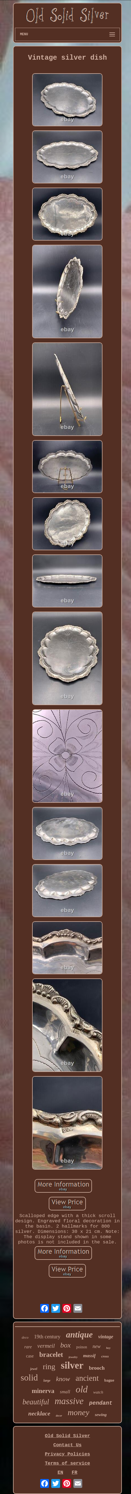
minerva (43, 1390)
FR (74, 1472)
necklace (39, 1413)
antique (79, 1334)
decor (59, 1415)
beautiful (35, 1402)
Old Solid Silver (67, 1436)
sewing (101, 1414)
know (63, 1378)
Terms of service (67, 1463)
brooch (97, 1368)
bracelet (51, 1354)
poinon (81, 1347)
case (30, 1356)
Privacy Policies (67, 1454)
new (97, 1346)
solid (29, 1377)
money (78, 1412)
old (82, 1389)
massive (69, 1401)
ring (49, 1366)
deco (25, 1337)
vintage (105, 1336)
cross (105, 1356)
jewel (33, 1369)
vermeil (46, 1345)
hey (108, 1347)
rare (28, 1346)
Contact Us (67, 1445)
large (46, 1380)
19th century (47, 1336)
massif (89, 1355)
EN (60, 1472)
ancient (87, 1378)
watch (98, 1392)
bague (109, 1380)
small (65, 1391)
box (65, 1345)
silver (72, 1365)
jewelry (73, 1357)
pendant (100, 1403)
